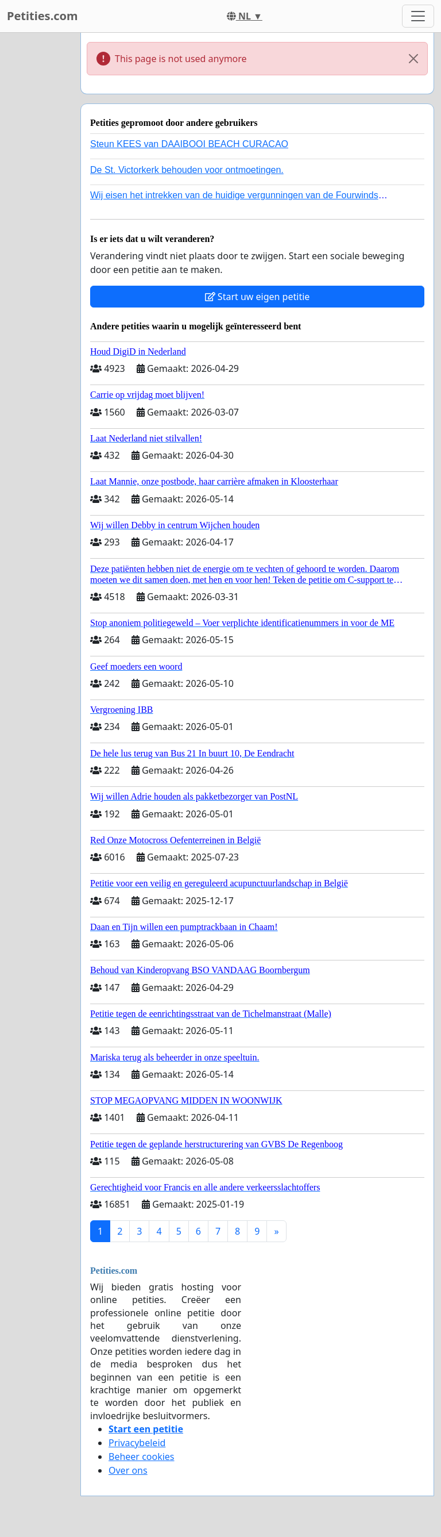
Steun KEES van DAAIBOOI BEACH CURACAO (189, 144)
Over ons (128, 1470)
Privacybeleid (137, 1442)
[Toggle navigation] (418, 16)
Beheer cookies (142, 1456)
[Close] (413, 59)
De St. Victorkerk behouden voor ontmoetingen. (187, 170)
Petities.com (42, 16)
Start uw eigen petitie (257, 296)
